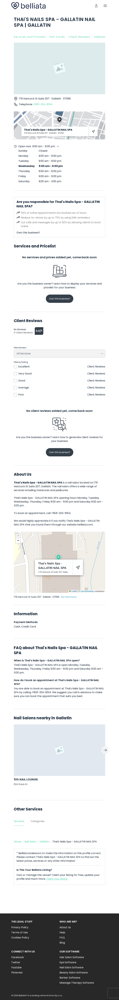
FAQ (62, 937)
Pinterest (17, 972)
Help (62, 932)
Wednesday (26, 166)
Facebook (17, 957)
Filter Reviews (20, 347)
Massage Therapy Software (77, 983)
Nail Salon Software (71, 967)
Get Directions (68, 597)
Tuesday (23, 161)
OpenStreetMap (87, 591)
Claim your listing (56, 879)
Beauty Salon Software (74, 972)
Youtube (16, 967)
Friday (22, 176)
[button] (58, 557)
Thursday (24, 171)
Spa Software (68, 962)
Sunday (22, 151)
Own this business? (28, 232)
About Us (65, 927)
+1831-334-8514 (42, 104)
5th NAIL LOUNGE (26, 779)
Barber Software (70, 977)
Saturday (24, 181)
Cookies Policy (20, 937)
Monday (23, 156)
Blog (62, 942)
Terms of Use (19, 932)
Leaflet (73, 591)
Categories (37, 821)
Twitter (15, 962)
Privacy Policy (19, 927)
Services (19, 821)
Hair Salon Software (72, 957)
